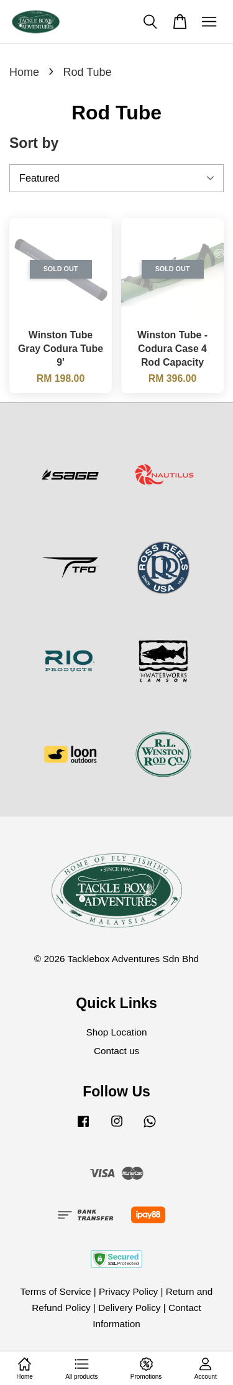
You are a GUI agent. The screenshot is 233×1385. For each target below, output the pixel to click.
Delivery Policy (129, 1307)
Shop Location (116, 1032)
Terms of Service (56, 1291)
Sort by (33, 143)
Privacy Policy (128, 1291)
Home (24, 72)
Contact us (116, 1050)
